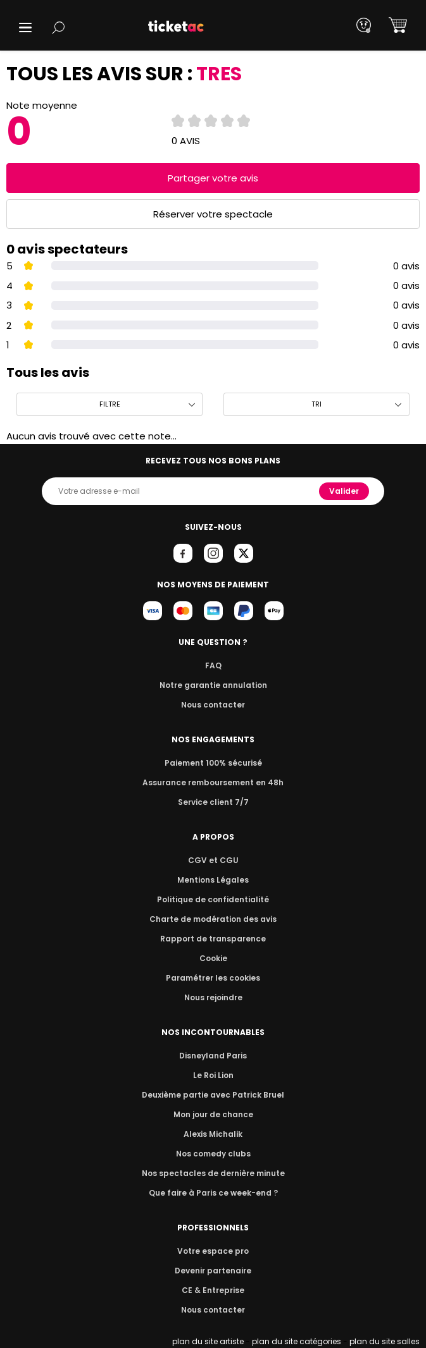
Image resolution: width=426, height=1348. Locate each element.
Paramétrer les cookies (213, 977)
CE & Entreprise (213, 1290)
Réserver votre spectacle (213, 214)
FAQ (212, 665)
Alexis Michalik (213, 1134)
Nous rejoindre (213, 997)
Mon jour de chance (213, 1114)
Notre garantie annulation (213, 685)
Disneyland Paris (213, 1055)
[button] (25, 27)
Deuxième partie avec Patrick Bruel (213, 1094)
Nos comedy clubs (212, 1153)
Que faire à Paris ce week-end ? (213, 1192)
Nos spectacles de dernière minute (213, 1173)
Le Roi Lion (213, 1075)
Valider (345, 491)
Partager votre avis (213, 178)
